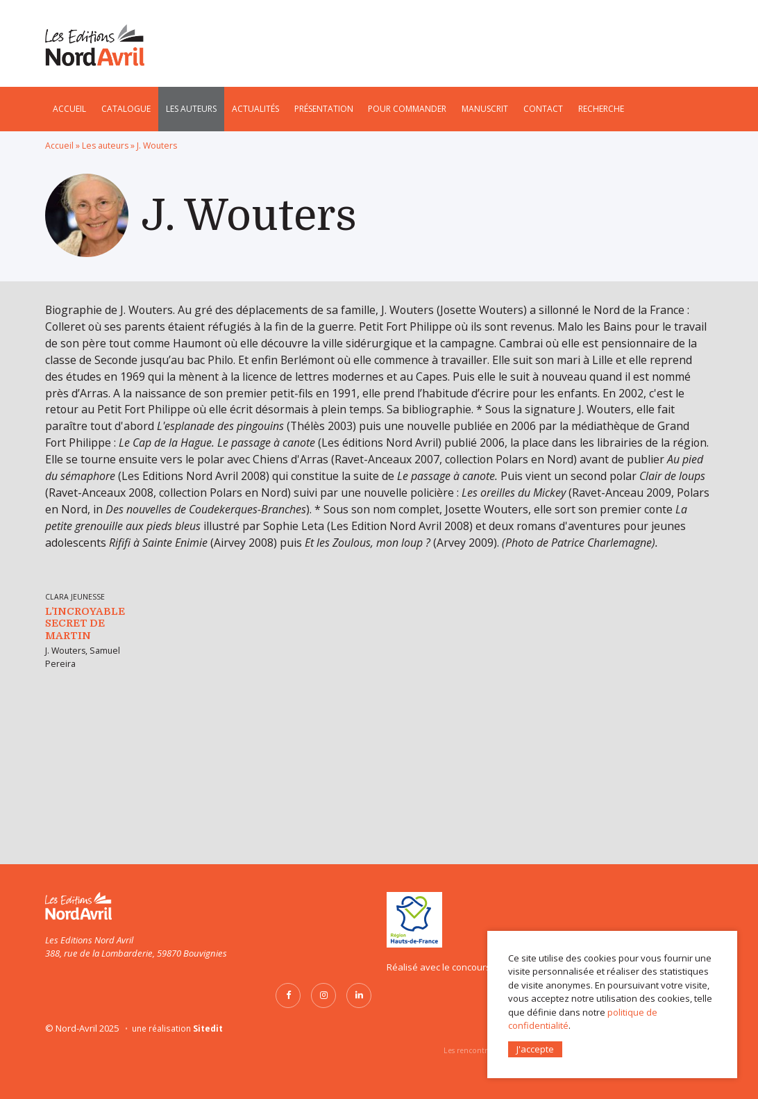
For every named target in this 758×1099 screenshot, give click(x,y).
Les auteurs (191, 109)
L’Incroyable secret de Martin (85, 782)
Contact (543, 109)
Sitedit (208, 1028)
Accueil (69, 109)
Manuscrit (485, 109)
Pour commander (407, 109)
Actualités (255, 109)
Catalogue (126, 109)
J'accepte (535, 1048)
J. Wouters (65, 810)
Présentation (323, 109)
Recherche (601, 109)
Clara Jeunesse (75, 756)
